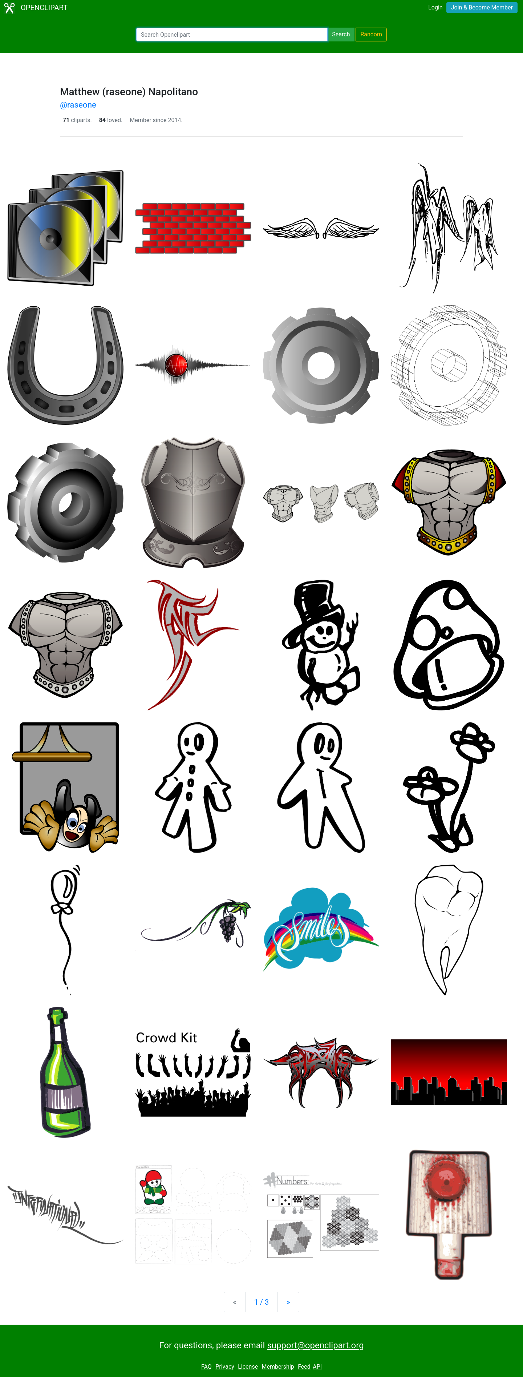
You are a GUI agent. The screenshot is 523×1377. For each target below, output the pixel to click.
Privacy (224, 1366)
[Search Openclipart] (232, 34)
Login (435, 7)
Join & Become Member (482, 7)
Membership (278, 1366)
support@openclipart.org (315, 1345)
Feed (304, 1366)
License (248, 1366)
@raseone (78, 104)
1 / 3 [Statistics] (261, 1302)
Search (341, 34)
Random (371, 34)
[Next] (288, 1302)
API (317, 1366)
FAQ (206, 1366)
